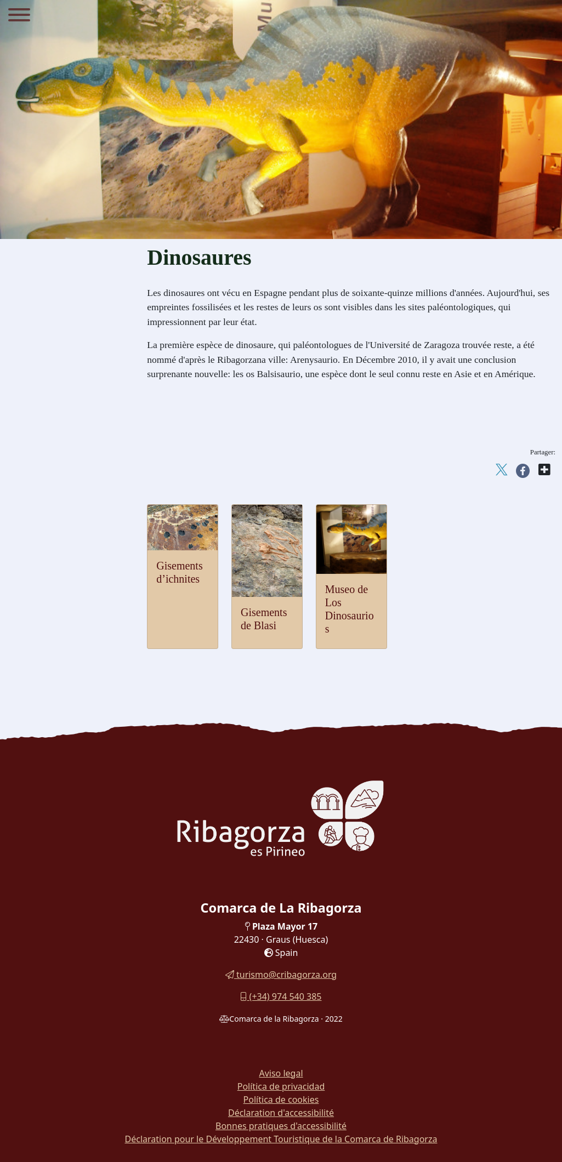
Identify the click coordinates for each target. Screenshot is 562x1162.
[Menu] (19, 16)
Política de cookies (281, 1099)
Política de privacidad (281, 1086)
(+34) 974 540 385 (280, 996)
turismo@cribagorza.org (281, 975)
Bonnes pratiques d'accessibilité (281, 1126)
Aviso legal (281, 1073)
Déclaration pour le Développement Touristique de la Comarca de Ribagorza (281, 1139)
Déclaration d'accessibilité (281, 1113)
